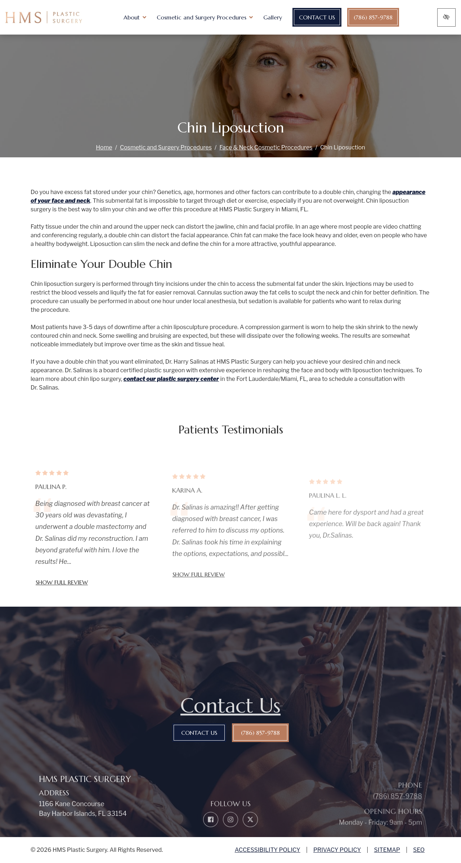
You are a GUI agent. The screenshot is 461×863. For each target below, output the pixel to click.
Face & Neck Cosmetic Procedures (265, 147)
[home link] (50, 17)
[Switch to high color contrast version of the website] (446, 17)
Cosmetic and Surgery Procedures (166, 147)
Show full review (62, 597)
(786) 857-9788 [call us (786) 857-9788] (379, 17)
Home (104, 147)
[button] (141, 17)
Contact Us (323, 17)
